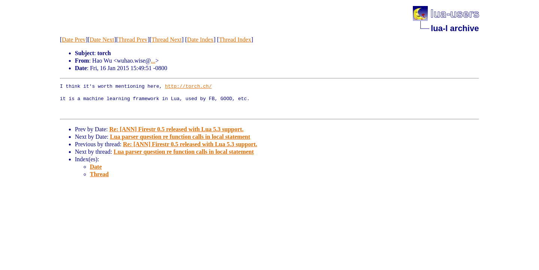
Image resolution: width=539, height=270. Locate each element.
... (153, 60)
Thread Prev (132, 39)
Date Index (200, 39)
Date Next (102, 39)
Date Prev (74, 39)
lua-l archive (455, 28)
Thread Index (235, 39)
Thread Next (167, 39)
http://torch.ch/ (188, 86)
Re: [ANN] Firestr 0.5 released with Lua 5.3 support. (176, 129)
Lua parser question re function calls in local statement (180, 137)
